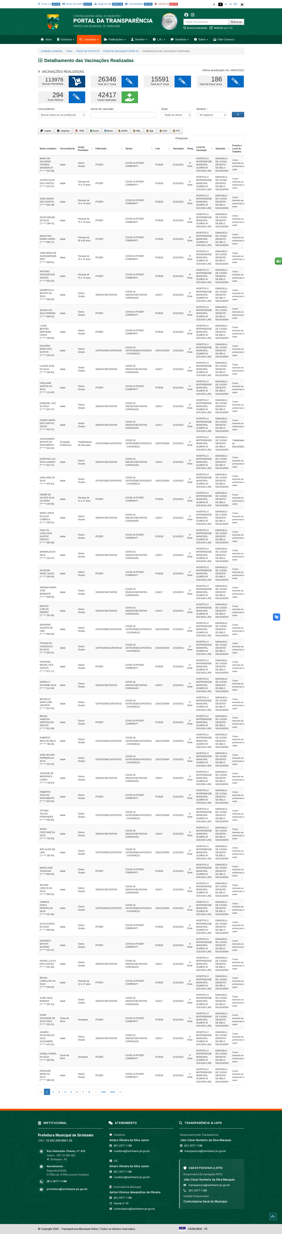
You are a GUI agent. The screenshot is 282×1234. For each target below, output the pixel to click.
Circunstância (46, 108)
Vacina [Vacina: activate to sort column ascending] (128, 148)
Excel (94, 130)
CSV (163, 130)
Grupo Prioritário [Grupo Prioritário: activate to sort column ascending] (83, 148)
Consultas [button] (89, 39)
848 (103, 1091)
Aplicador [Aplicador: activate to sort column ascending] (220, 148)
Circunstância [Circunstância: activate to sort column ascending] (67, 148)
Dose (164, 108)
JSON (122, 130)
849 (112, 1091)
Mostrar (202, 108)
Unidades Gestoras (52, 51)
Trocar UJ (49, 4)
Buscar (236, 21)
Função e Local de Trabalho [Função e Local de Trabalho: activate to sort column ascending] (237, 148)
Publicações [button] (115, 39)
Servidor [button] (139, 39)
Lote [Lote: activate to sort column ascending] (157, 148)
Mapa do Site (108, 4)
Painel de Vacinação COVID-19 (121, 51)
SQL (150, 130)
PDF (80, 130)
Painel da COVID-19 (87, 51)
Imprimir (63, 130)
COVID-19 (166, 4)
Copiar (46, 130)
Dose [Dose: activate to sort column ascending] (189, 148)
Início (46, 39)
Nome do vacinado (102, 108)
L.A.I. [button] (159, 39)
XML (137, 130)
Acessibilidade (138, 4)
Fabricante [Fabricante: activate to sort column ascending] (101, 148)
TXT (176, 130)
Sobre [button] (201, 39)
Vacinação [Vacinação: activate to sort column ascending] (178, 148)
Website (221, 27)
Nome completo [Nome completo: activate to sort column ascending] (48, 148)
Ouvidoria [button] (180, 39)
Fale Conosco (223, 39)
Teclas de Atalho (77, 4)
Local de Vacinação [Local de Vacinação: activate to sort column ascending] (201, 148)
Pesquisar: (209, 138)
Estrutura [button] (65, 39)
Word (109, 130)
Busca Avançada (195, 27)
